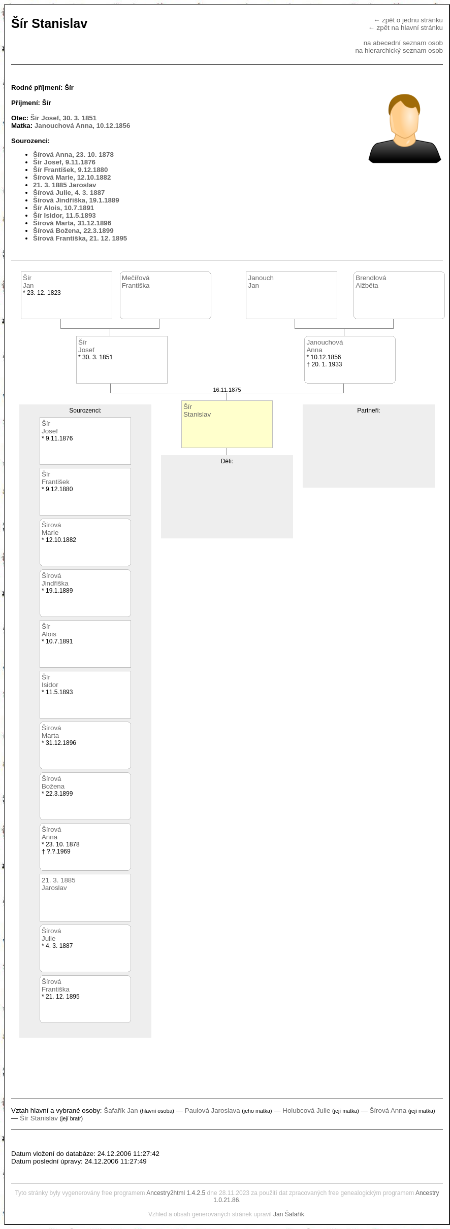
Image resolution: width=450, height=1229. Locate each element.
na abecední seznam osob (403, 43)
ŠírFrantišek (56, 478)
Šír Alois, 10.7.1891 (63, 208)
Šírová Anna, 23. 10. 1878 (73, 154)
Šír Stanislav (39, 1118)
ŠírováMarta (51, 731)
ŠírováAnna (51, 833)
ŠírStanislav (197, 410)
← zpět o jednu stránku (408, 20)
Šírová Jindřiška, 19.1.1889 (76, 200)
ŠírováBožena (53, 782)
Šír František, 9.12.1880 (70, 170)
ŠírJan (28, 281)
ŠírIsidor (50, 681)
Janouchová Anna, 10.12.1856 (82, 125)
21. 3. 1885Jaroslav (59, 884)
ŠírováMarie (51, 528)
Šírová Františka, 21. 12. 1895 (80, 238)
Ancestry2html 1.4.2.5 (175, 1193)
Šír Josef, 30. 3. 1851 (63, 118)
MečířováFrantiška (136, 281)
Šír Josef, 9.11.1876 (64, 162)
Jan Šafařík (288, 1214)
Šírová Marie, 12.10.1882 (72, 177)
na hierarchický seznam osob (399, 50)
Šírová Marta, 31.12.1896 (72, 223)
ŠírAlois (49, 630)
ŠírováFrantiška (56, 985)
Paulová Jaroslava (212, 1110)
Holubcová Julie (306, 1110)
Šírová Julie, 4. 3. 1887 (69, 192)
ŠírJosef (86, 346)
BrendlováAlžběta (371, 281)
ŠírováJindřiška (55, 579)
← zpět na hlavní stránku (405, 27)
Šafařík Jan (121, 1110)
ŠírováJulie (51, 934)
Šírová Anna (387, 1110)
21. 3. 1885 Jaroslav (65, 185)
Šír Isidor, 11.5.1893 (64, 215)
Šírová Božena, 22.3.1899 (73, 230)
